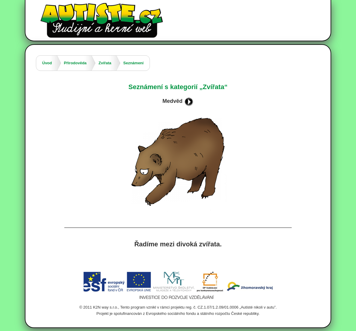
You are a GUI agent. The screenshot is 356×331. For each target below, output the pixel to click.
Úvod (47, 63)
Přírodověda (75, 63)
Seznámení (133, 63)
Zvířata (104, 63)
